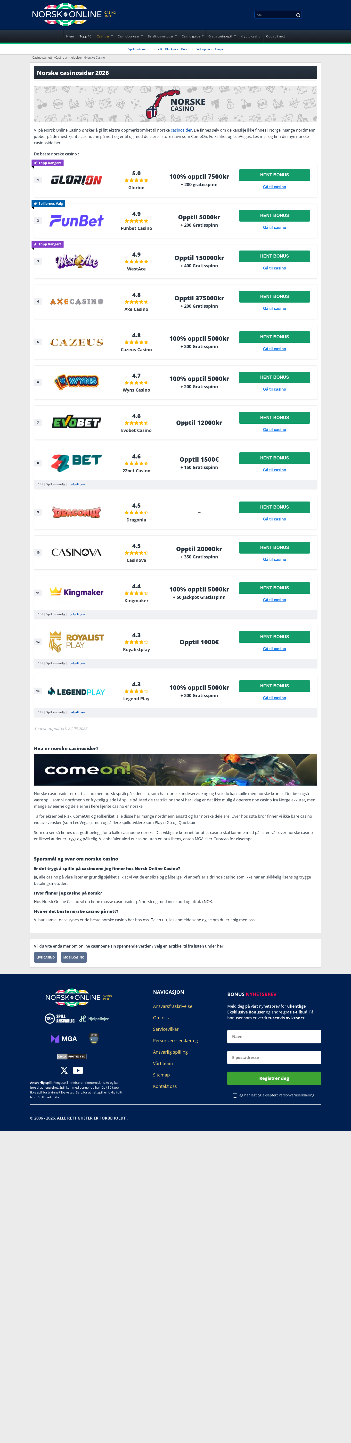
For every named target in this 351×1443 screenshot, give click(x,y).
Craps (219, 49)
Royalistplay (136, 649)
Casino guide (191, 36)
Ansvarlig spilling (170, 1052)
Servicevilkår (166, 1029)
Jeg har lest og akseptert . (276, 1095)
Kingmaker (136, 600)
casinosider (181, 130)
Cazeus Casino (136, 349)
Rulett (158, 49)
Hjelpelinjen (76, 484)
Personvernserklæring (175, 1040)
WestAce (136, 269)
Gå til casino (274, 187)
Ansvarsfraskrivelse (172, 1006)
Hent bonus (274, 174)
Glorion (136, 187)
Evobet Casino (136, 430)
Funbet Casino (136, 228)
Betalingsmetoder (160, 36)
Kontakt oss (165, 1086)
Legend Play (136, 698)
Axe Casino (136, 309)
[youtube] (78, 1071)
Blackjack (171, 49)
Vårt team (163, 1063)
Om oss (161, 1018)
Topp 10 (85, 36)
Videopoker (204, 49)
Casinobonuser (128, 36)
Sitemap (161, 1075)
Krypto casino (251, 36)
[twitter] (64, 1071)
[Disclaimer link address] (94, 1018)
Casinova (136, 560)
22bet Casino (136, 471)
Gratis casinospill (220, 36)
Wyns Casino (136, 390)
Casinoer (103, 36)
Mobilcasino (73, 957)
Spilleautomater (139, 49)
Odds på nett (275, 36)
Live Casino (45, 957)
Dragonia (136, 520)
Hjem (70, 36)
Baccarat (187, 49)
